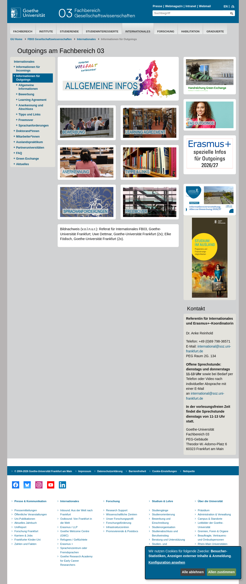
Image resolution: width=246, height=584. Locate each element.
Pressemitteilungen (25, 510)
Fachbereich (22, 31)
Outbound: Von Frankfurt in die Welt (76, 520)
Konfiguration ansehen (166, 562)
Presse (157, 6)
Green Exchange (27, 158)
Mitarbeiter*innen (28, 136)
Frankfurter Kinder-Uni (27, 539)
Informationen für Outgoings (28, 77)
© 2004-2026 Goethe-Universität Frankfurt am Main (43, 471)
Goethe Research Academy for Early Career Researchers (76, 560)
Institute (46, 31)
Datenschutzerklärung (110, 471)
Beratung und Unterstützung (168, 539)
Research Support (117, 510)
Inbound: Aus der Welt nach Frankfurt (76, 512)
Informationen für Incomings (28, 68)
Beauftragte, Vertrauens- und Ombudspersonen (212, 537)
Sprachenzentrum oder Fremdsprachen (73, 550)
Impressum (84, 471)
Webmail (205, 6)
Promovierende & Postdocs (122, 531)
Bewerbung (26, 94)
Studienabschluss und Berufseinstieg (165, 533)
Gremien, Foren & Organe (213, 531)
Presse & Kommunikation (30, 501)
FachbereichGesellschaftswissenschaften (104, 12)
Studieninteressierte (102, 31)
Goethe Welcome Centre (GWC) (74, 533)
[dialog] (193, 562)
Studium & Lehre (162, 501)
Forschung (165, 31)
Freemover (25, 120)
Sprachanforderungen (33, 125)
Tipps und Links (29, 114)
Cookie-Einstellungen (164, 471)
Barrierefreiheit (137, 471)
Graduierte (215, 31)
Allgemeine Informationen (28, 87)
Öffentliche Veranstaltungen (30, 514)
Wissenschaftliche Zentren (121, 514)
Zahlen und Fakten (25, 543)
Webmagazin (174, 6)
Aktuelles (22, 164)
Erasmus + (66, 543)
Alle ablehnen (193, 572)
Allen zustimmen (221, 572)
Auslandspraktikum (29, 142)
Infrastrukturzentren (117, 527)
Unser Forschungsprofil (120, 518)
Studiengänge (160, 510)
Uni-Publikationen (24, 518)
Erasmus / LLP (69, 527)
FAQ (19, 153)
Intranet (190, 6)
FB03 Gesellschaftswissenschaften (50, 39)
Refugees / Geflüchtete (73, 539)
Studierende (69, 31)
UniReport (20, 527)
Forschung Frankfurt (26, 531)
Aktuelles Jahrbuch (25, 522)
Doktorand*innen (27, 131)
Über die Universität (210, 501)
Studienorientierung (163, 514)
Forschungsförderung (118, 522)
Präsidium (203, 510)
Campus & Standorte (210, 518)
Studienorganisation (163, 527)
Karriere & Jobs (23, 535)
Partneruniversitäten (30, 147)
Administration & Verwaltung (214, 514)
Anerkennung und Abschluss (30, 107)
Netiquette (189, 471)
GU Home (16, 39)
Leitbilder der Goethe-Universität (210, 525)
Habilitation (190, 31)
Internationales (137, 31)
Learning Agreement (32, 100)
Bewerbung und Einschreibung (161, 520)
